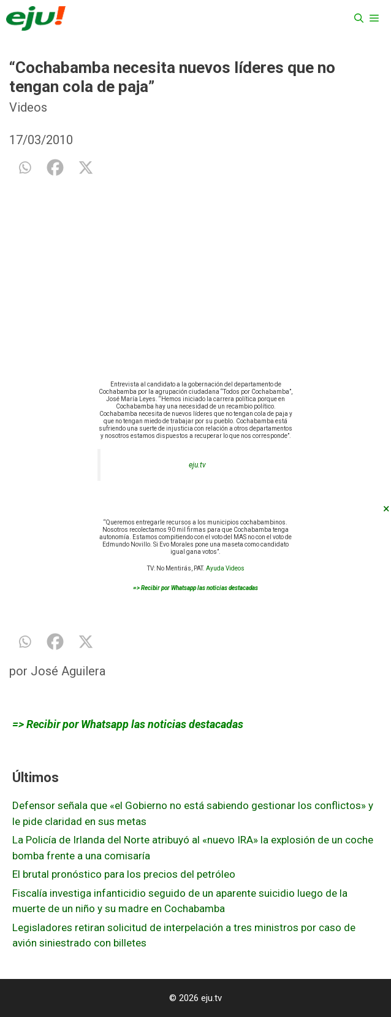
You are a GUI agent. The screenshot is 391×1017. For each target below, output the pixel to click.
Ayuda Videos (225, 568)
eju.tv (197, 465)
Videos (28, 107)
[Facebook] (55, 167)
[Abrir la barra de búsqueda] (358, 18)
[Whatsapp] (24, 167)
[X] (86, 167)
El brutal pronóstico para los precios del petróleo (123, 874)
